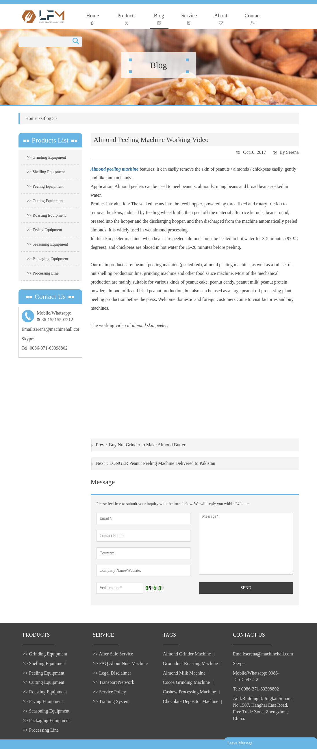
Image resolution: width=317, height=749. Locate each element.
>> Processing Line (43, 273)
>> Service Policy (109, 691)
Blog (159, 19)
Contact (253, 19)
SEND (246, 588)
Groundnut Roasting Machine (190, 663)
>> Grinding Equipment (46, 157)
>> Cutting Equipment (45, 201)
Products (126, 19)
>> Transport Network (113, 682)
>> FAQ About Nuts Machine (120, 663)
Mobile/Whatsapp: (50, 316)
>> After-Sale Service (113, 653)
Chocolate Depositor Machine (190, 701)
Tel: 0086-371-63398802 (45, 348)
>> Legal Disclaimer (112, 673)
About (220, 19)
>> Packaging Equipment (47, 259)
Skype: (28, 338)
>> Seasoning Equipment (47, 244)
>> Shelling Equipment (46, 172)
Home (92, 19)
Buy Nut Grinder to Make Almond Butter (147, 444)
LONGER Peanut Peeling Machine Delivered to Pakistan (162, 463)
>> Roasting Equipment (46, 215)
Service (189, 19)
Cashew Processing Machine (189, 691)
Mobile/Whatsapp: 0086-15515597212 (256, 676)
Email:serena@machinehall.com (52, 329)
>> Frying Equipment (44, 230)
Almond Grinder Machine (187, 653)
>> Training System (111, 701)
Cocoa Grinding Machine (186, 682)
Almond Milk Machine (184, 673)
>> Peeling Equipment (45, 186)
